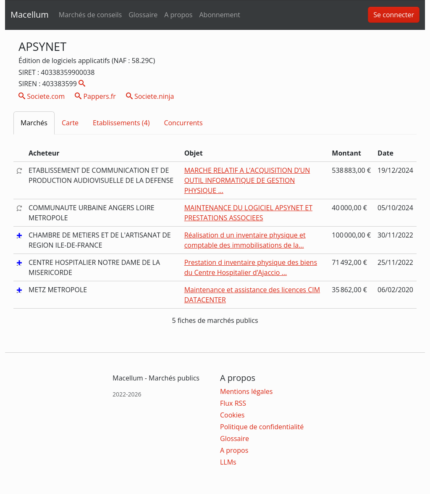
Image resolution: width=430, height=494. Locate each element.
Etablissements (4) (121, 122)
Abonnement (219, 14)
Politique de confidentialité (262, 426)
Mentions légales (246, 391)
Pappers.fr (95, 96)
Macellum (29, 14)
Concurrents (183, 122)
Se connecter (393, 14)
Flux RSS (233, 403)
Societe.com (41, 96)
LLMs (228, 462)
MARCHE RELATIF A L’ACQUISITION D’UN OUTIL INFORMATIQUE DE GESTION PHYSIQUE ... (247, 180)
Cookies (232, 415)
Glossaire (142, 14)
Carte (70, 122)
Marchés (34, 122)
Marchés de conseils (90, 14)
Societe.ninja (150, 96)
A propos (178, 14)
